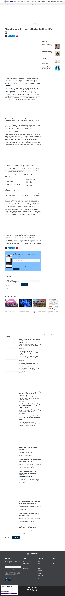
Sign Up (16, 269)
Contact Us (40, 592)
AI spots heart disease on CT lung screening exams (11, 310)
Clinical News (8, 26)
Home (49, 592)
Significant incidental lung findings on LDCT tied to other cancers (29, 404)
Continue (24, 284)
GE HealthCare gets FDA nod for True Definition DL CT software (29, 364)
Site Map (45, 592)
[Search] (63, 2)
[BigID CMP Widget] (9, 590)
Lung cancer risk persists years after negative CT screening (28, 526)
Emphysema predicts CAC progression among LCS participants (47, 52)
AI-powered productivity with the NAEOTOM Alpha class (47, 61)
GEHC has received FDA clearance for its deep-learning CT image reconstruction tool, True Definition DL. (29, 370)
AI (33, 308)
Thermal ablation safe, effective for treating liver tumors (30, 460)
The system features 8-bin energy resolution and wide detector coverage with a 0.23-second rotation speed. (30, 508)
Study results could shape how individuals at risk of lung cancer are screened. (29, 531)
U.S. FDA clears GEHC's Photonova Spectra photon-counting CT (29, 502)
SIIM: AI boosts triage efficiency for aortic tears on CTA (39, 311)
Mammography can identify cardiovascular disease (25, 310)
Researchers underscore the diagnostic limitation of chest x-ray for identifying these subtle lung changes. (29, 398)
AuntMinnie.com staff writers (26, 366)
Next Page (16, 537)
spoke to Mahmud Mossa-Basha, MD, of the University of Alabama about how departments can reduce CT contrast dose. (30, 346)
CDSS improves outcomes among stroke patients (29, 514)
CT (13, 26)
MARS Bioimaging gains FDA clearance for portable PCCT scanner (27, 473)
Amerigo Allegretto (24, 407)
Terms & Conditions (33, 592)
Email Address (16, 258)
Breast (20, 308)
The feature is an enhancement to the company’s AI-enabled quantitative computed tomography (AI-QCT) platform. (29, 454)
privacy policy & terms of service (29, 266)
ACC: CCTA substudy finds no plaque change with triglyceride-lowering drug (30, 417)
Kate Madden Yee (23, 342)
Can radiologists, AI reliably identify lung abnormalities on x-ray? (47, 67)
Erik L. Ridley (10, 31)
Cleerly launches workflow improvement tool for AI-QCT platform (28, 447)
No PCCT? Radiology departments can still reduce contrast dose (47, 45)
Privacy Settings (24, 592)
